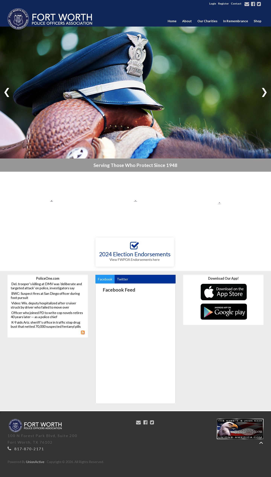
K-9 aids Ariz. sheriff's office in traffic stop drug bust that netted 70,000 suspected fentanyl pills (46, 324)
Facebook (105, 279)
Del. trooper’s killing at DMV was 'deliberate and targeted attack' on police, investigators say (46, 286)
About (187, 21)
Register (223, 3)
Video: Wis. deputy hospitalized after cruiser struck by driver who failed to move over (43, 305)
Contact (236, 3)
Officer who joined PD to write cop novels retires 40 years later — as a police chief (47, 315)
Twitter (122, 279)
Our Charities (207, 21)
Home (172, 21)
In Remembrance (235, 21)
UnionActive (35, 462)
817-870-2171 (29, 448)
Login (212, 3)
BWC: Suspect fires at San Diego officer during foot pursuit (45, 295)
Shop (257, 21)
